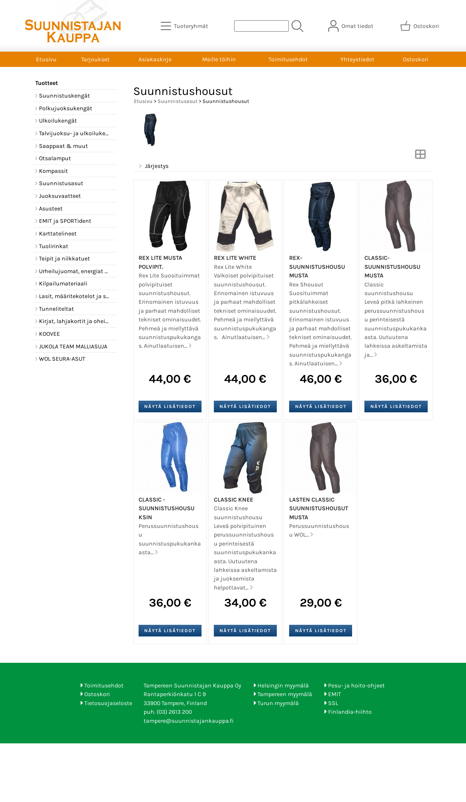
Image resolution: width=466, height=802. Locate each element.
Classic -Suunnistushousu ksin (167, 508)
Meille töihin (219, 59)
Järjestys (153, 166)
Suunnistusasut (178, 101)
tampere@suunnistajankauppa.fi (188, 720)
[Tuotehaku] (261, 26)
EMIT (334, 694)
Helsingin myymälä (283, 685)
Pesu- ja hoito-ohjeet (356, 685)
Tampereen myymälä (284, 694)
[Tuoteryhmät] (185, 26)
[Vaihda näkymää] (420, 156)
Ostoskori (415, 59)
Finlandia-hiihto (350, 711)
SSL (333, 703)
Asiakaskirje (155, 59)
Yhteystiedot (357, 59)
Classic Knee (233, 499)
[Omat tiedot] (351, 26)
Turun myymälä (278, 703)
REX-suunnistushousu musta (317, 266)
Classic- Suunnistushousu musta (392, 266)
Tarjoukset (95, 59)
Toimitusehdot (288, 59)
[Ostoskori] (420, 26)
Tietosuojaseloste (108, 703)
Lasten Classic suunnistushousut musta (318, 508)
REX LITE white (235, 257)
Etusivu (46, 59)
